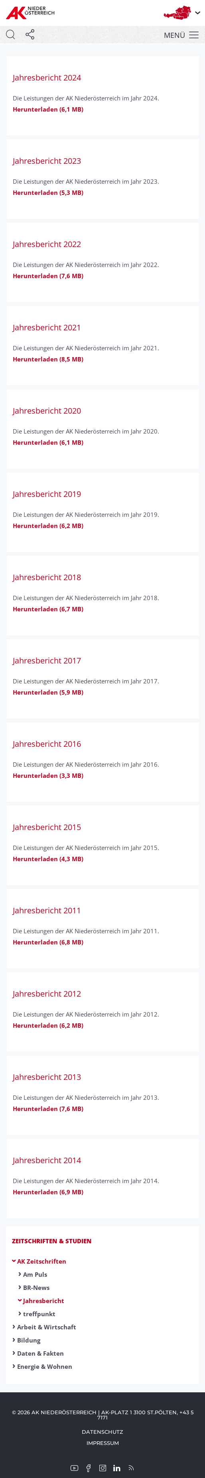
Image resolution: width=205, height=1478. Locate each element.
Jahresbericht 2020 (47, 410)
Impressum (103, 1443)
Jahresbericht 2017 (47, 660)
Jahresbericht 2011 (47, 910)
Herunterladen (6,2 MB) (48, 526)
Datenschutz (102, 1432)
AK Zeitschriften (41, 1261)
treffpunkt (39, 1314)
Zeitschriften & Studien (52, 1241)
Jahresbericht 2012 (47, 993)
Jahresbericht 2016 (47, 743)
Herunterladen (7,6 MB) (48, 276)
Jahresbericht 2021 (47, 327)
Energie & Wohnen (44, 1366)
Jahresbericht (43, 1301)
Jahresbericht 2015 (47, 827)
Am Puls (35, 1274)
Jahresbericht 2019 (47, 494)
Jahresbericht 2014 (47, 1160)
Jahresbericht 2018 (47, 577)
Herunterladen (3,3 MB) (48, 775)
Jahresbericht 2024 (47, 77)
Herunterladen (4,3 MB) (48, 859)
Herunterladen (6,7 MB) (48, 609)
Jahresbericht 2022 (47, 244)
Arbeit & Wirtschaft (46, 1327)
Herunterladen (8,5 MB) (48, 359)
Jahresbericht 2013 (47, 1077)
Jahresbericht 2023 (47, 160)
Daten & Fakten (40, 1353)
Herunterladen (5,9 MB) (48, 692)
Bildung (28, 1340)
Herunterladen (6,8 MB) (48, 942)
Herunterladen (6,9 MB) (48, 1192)
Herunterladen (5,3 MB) (48, 192)
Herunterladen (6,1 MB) (48, 109)
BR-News (36, 1288)
